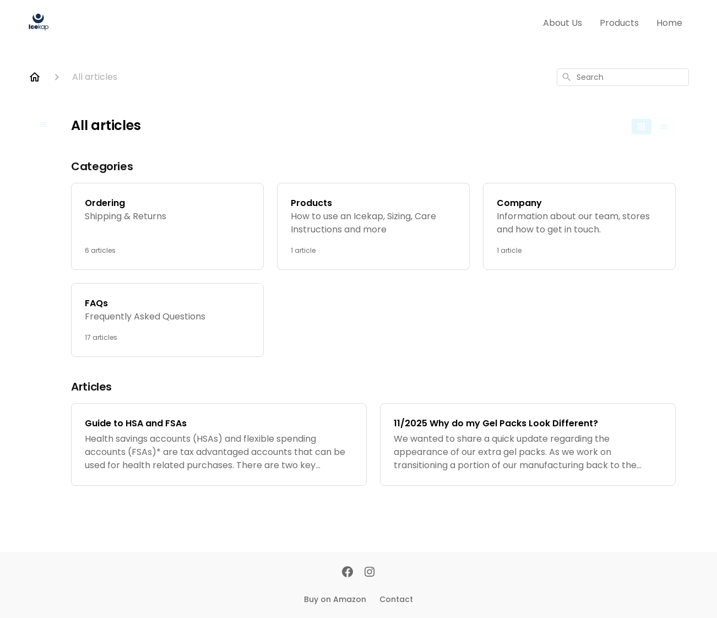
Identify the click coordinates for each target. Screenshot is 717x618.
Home (669, 23)
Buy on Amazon (335, 599)
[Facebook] (347, 573)
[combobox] (623, 77)
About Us (562, 23)
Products (619, 23)
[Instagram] (369, 573)
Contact (396, 599)
